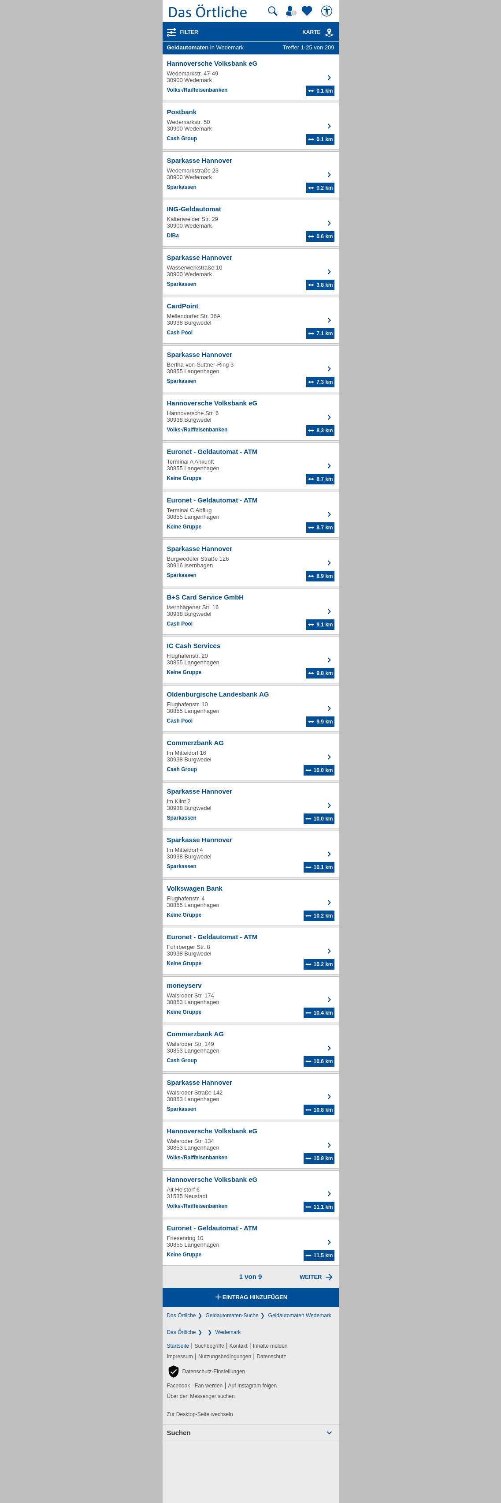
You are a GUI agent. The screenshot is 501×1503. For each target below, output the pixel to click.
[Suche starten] (272, 11)
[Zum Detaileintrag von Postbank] (250, 126)
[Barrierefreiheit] (327, 11)
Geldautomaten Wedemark (299, 1315)
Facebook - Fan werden (195, 1386)
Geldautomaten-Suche (232, 1315)
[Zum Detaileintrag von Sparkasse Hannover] (250, 174)
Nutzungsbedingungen (224, 1356)
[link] (329, 32)
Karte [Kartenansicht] (318, 32)
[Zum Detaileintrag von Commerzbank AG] (250, 757)
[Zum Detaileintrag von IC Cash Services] (250, 659)
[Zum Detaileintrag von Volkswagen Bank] (250, 902)
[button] (206, 1371)
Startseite (178, 1346)
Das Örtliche (181, 1315)
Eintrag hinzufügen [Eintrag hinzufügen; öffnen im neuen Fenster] (250, 1297)
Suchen (179, 1432)
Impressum (180, 1356)
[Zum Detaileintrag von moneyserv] (250, 999)
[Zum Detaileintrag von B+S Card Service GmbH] (250, 611)
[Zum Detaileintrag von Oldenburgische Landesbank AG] (250, 708)
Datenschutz (271, 1356)
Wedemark (228, 1332)
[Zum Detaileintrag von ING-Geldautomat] (250, 223)
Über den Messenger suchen (201, 1396)
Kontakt (239, 1346)
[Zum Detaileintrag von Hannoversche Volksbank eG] (250, 77)
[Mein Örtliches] (292, 11)
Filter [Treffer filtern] (189, 32)
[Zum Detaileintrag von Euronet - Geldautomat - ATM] (250, 465)
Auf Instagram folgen (252, 1386)
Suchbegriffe (209, 1346)
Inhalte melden (270, 1346)
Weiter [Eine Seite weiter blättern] (311, 1277)
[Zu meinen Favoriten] (308, 11)
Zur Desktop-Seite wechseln (200, 1414)
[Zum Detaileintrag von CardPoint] (250, 320)
